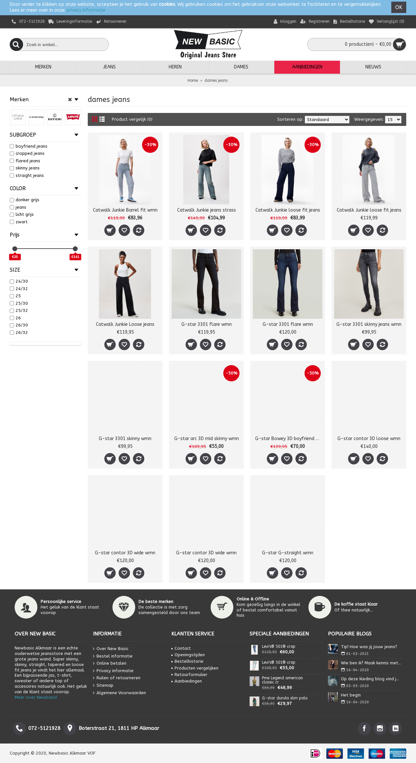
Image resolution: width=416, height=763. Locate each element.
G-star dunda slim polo (284, 698)
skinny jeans (25, 168)
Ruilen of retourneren (116, 678)
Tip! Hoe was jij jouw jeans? (369, 646)
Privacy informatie (113, 670)
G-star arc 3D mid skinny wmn (206, 438)
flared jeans (25, 160)
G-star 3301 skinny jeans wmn (368, 324)
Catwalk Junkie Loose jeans (125, 324)
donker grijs (24, 199)
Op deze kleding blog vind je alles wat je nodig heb (371, 678)
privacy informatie (86, 10)
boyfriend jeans (28, 146)
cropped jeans (27, 153)
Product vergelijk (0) (132, 119)
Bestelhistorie (187, 661)
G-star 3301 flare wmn (206, 324)
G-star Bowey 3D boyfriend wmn (288, 438)
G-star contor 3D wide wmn (125, 553)
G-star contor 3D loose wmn (368, 438)
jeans (18, 207)
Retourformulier (189, 674)
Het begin (351, 695)
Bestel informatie (113, 656)
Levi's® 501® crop (278, 647)
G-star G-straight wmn (287, 553)
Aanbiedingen (186, 681)
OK (398, 7)
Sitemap (103, 685)
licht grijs (22, 214)
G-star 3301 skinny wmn (125, 438)
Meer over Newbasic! (36, 697)
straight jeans (27, 175)
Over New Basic (110, 649)
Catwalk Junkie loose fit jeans (287, 210)
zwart (19, 221)
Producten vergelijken (194, 668)
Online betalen (109, 663)
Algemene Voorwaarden (119, 692)
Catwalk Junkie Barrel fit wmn (125, 210)
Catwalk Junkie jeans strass (206, 210)
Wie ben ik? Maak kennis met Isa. (371, 662)
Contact (181, 648)
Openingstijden (188, 654)
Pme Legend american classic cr (282, 680)
